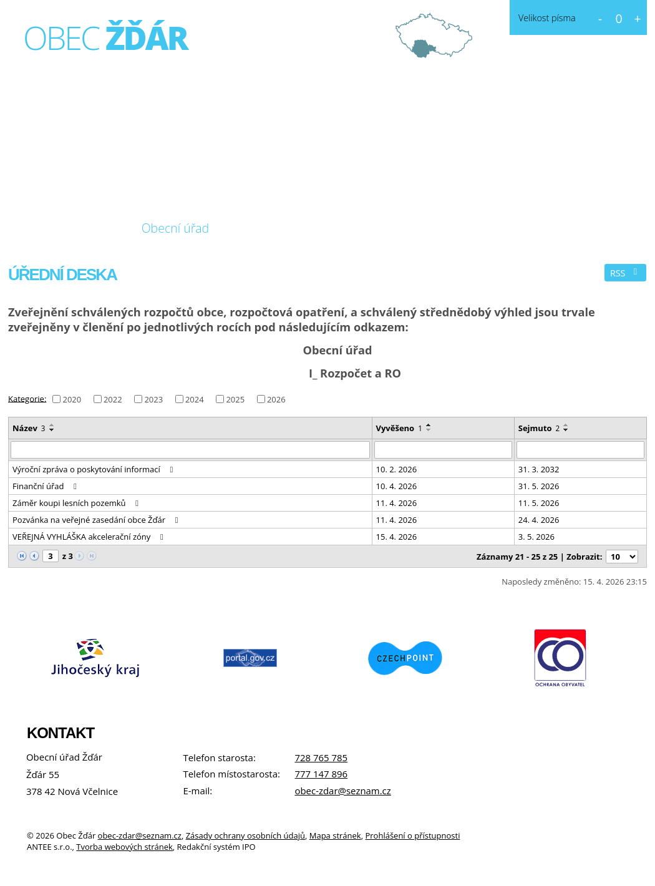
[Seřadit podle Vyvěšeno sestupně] (429, 429)
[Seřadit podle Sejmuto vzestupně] (566, 424)
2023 (153, 399)
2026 (276, 399)
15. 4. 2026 (396, 536)
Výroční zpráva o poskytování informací (94, 469)
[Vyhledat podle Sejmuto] (580, 450)
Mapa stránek (335, 835)
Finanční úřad (46, 486)
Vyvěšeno (399, 428)
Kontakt (353, 228)
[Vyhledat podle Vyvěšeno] (443, 450)
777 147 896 (320, 773)
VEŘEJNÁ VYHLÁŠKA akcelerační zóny (89, 536)
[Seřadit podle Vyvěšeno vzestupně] (429, 424)
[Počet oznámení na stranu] (622, 556)
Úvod (33, 228)
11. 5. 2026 (539, 503)
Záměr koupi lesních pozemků (77, 503)
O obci (92, 228)
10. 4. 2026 (396, 486)
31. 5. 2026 (539, 486)
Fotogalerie (270, 228)
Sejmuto (539, 428)
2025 (235, 399)
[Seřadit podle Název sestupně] (52, 429)
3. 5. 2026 (536, 536)
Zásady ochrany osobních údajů (245, 835)
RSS (625, 273)
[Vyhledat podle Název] (190, 450)
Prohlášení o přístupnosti (412, 835)
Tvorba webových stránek (124, 846)
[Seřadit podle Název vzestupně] (52, 424)
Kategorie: (27, 398)
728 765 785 (320, 757)
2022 (113, 399)
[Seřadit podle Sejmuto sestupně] (566, 429)
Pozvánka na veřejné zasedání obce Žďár (97, 519)
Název (29, 428)
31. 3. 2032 (539, 469)
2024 (194, 399)
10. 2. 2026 (396, 469)
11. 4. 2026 (396, 503)
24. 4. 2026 (539, 519)
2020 (71, 399)
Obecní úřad (176, 228)
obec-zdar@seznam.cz (342, 790)
